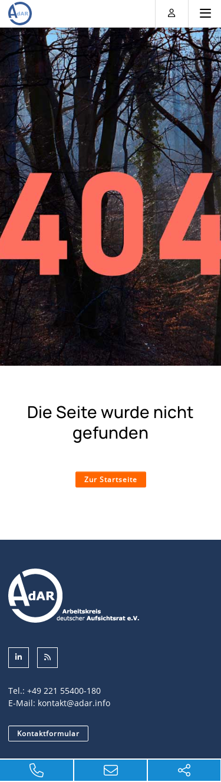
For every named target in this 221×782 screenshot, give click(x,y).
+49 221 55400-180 (64, 690)
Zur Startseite (110, 479)
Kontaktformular (48, 733)
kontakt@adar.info (74, 703)
